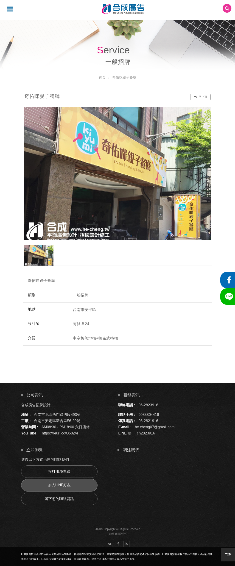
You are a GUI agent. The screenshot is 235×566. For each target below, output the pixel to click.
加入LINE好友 (59, 485)
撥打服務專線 (59, 471)
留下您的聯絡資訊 (59, 499)
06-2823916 (148, 405)
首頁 (102, 77)
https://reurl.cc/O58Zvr (60, 433)
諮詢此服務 (157, 359)
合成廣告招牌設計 (35, 405)
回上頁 (200, 97)
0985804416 (149, 415)
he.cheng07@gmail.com (155, 427)
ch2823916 (146, 433)
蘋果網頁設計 (117, 534)
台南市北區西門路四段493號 (57, 415)
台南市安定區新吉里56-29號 (57, 421)
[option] (117, 173)
